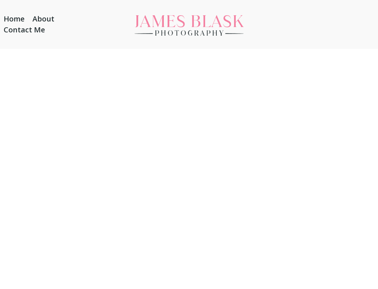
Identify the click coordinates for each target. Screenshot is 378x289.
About (43, 20)
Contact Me (24, 31)
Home (14, 20)
